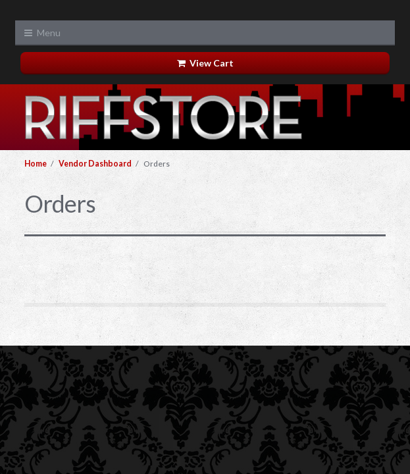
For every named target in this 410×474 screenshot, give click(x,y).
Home (35, 164)
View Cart (205, 62)
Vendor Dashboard (95, 164)
